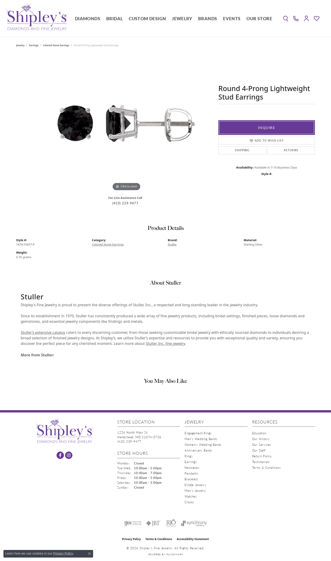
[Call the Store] (129, 441)
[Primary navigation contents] (173, 18)
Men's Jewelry (195, 490)
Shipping (242, 150)
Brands (207, 18)
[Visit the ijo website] (132, 523)
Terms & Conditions (266, 467)
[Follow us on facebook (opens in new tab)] (60, 455)
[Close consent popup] (89, 553)
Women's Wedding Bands (203, 444)
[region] (126, 123)
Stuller (172, 244)
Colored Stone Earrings (56, 45)
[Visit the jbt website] (153, 523)
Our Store (259, 18)
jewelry (20, 45)
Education (259, 433)
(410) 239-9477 (125, 203)
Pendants (191, 473)
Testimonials (261, 462)
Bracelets (191, 479)
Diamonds (87, 18)
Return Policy (262, 456)
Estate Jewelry (195, 485)
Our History (261, 439)
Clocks (189, 502)
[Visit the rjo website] (171, 523)
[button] (285, 18)
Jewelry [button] (182, 18)
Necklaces (192, 467)
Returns (291, 150)
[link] (296, 18)
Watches (191, 496)
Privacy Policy (131, 539)
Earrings (34, 45)
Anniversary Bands (198, 450)
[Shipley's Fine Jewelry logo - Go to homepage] (36, 18)
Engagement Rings (198, 433)
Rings (189, 456)
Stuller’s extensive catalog (43, 332)
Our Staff (258, 450)
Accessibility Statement (193, 539)
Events (231, 18)
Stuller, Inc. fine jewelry (165, 343)
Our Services (261, 444)
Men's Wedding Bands (201, 439)
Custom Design (147, 18)
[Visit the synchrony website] (194, 523)
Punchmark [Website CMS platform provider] (174, 554)
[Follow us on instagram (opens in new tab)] (68, 455)
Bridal (114, 18)
